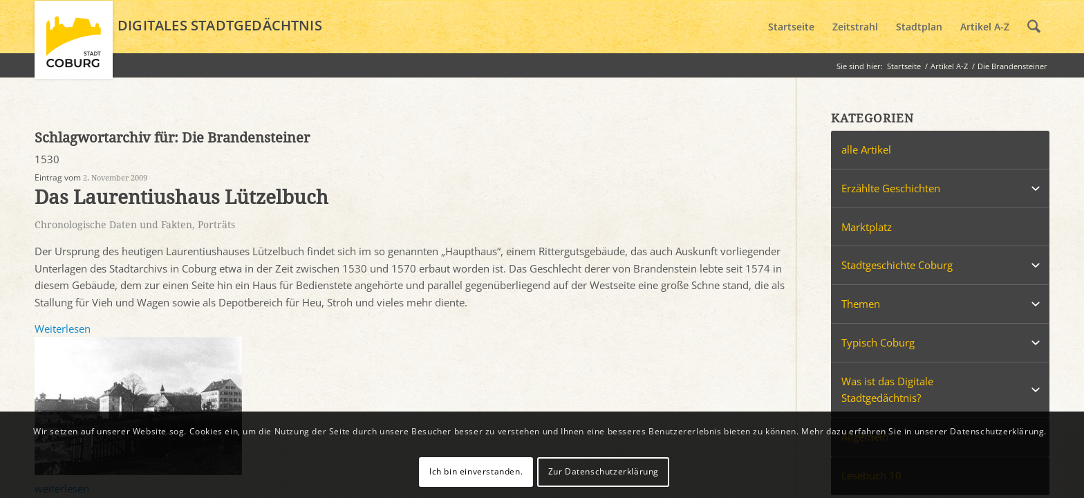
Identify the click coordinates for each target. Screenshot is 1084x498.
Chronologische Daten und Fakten (113, 224)
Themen (860, 304)
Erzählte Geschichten (890, 188)
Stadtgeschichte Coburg (897, 265)
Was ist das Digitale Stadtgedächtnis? (887, 389)
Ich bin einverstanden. (476, 471)
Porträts (216, 224)
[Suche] (1033, 27)
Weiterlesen (63, 328)
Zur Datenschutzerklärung (603, 471)
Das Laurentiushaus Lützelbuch (181, 197)
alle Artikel (866, 149)
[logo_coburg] (74, 46)
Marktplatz (866, 227)
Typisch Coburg (878, 342)
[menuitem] (791, 27)
